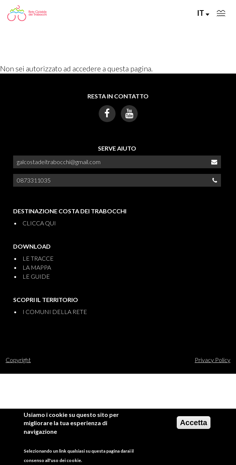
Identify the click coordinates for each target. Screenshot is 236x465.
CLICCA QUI (39, 222)
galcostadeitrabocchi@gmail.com (59, 161)
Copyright (18, 359)
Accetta (193, 425)
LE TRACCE (38, 258)
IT (203, 12)
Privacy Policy (212, 359)
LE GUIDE (36, 276)
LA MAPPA (37, 267)
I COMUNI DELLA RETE (55, 311)
